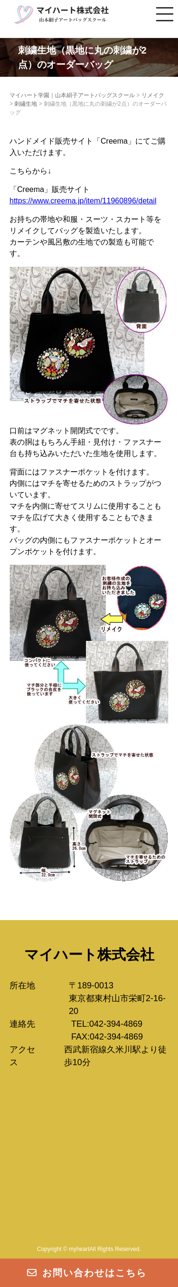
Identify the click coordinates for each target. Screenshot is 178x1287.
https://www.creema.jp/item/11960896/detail (83, 201)
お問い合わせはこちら (87, 1273)
